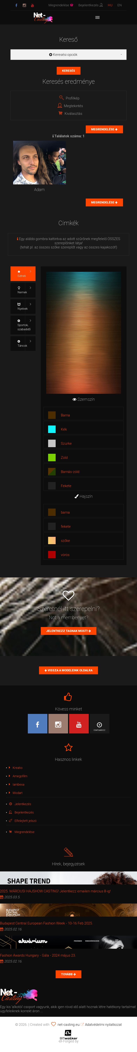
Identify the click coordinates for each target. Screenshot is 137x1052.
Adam (39, 189)
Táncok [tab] (22, 343)
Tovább (67, 974)
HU (110, 5)
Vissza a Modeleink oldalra (70, 670)
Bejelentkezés (21, 812)
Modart (16, 793)
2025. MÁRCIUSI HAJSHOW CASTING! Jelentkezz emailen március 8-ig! (55, 891)
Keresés (68, 70)
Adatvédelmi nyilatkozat (101, 1025)
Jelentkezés (20, 804)
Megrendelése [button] (60, 5)
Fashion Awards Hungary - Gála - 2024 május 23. (38, 955)
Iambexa (16, 784)
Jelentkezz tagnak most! (67, 631)
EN (119, 5)
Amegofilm (18, 776)
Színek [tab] (21, 274)
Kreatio (16, 768)
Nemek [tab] (22, 290)
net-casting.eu (69, 1025)
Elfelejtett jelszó (23, 821)
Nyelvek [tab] (22, 306)
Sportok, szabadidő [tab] (24, 325)
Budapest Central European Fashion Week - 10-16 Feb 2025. (46, 923)
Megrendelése (103, 129)
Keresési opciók (63, 55)
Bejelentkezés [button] (90, 5)
